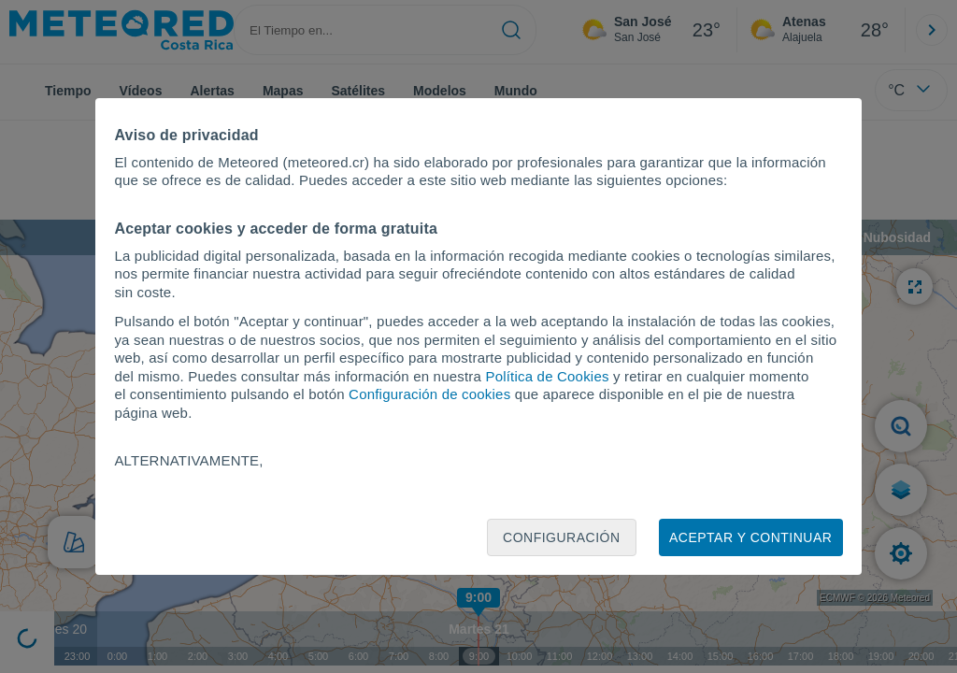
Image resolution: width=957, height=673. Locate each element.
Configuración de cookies (429, 394)
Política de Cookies (546, 376)
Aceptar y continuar (750, 537)
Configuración (562, 537)
